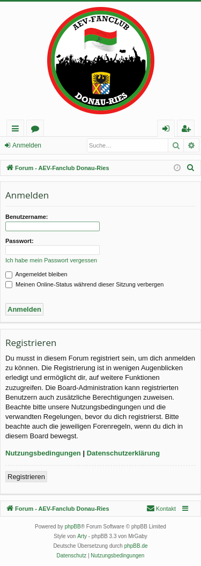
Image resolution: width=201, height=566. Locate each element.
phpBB (73, 527)
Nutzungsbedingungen (43, 453)
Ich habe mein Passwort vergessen (51, 260)
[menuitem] (191, 168)
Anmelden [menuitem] (168, 130)
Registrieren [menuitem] (188, 130)
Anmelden (26, 145)
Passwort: (19, 241)
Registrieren (26, 477)
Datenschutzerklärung (123, 453)
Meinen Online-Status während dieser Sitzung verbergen (84, 284)
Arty (82, 536)
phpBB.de (136, 546)
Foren (37, 130)
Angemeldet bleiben (36, 274)
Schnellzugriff (17, 130)
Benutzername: (26, 217)
